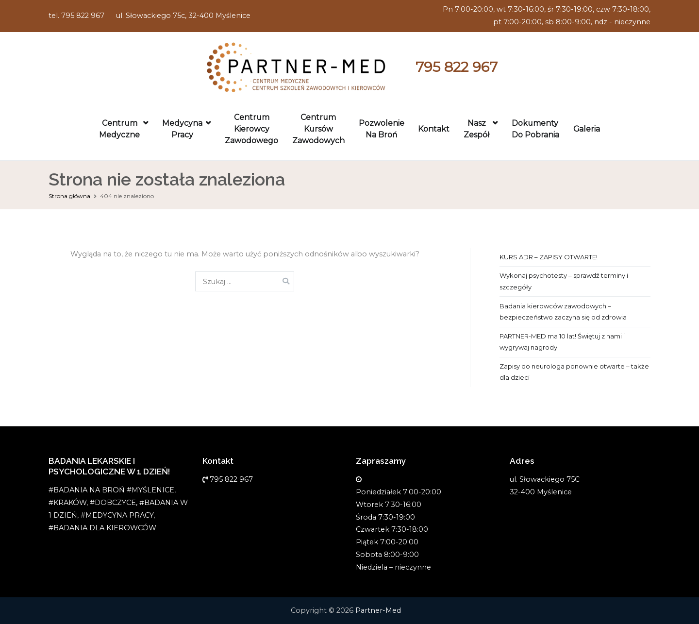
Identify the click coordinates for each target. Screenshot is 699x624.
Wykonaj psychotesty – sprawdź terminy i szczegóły (563, 280)
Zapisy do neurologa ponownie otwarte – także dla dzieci (574, 371)
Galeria (586, 129)
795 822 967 (457, 66)
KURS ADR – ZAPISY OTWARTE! (548, 257)
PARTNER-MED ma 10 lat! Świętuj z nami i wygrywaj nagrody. (562, 341)
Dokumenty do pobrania (535, 128)
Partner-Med (378, 610)
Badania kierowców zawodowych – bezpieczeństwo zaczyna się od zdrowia (563, 311)
